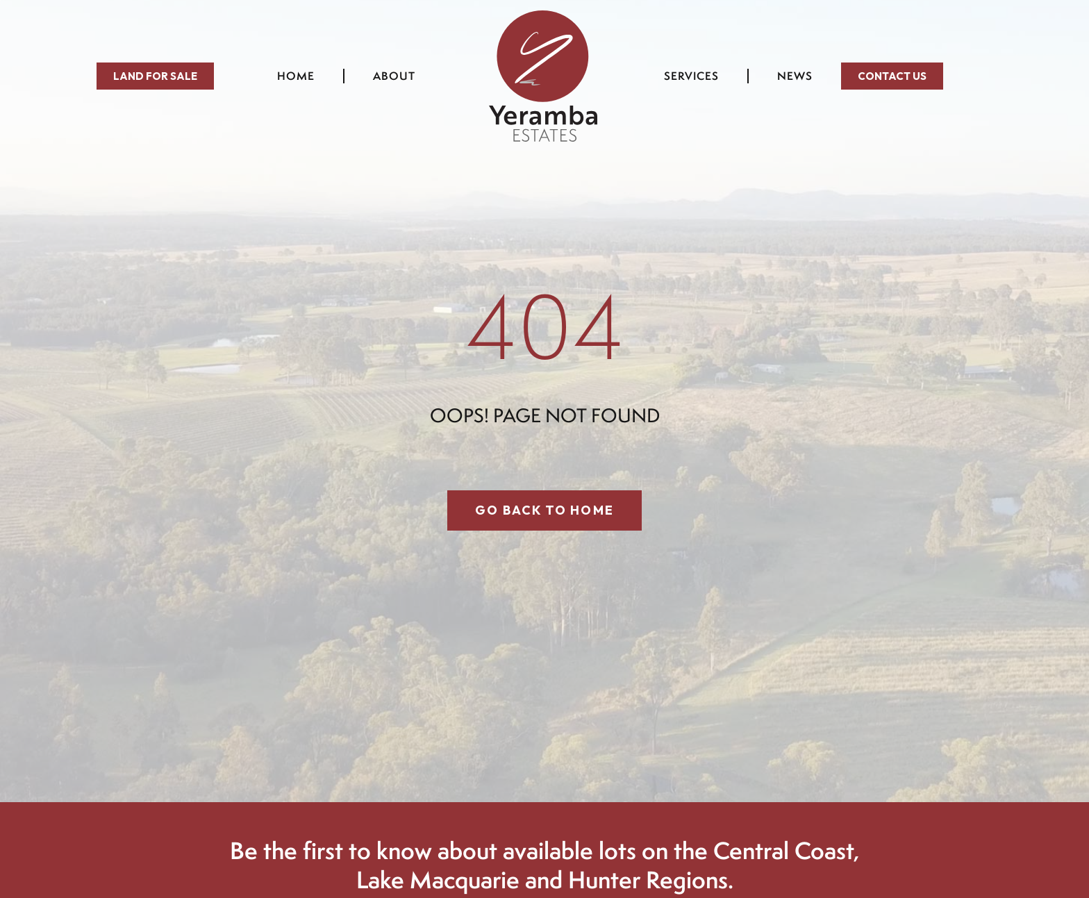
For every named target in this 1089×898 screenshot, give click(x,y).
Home (296, 75)
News (795, 75)
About (397, 75)
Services (691, 75)
